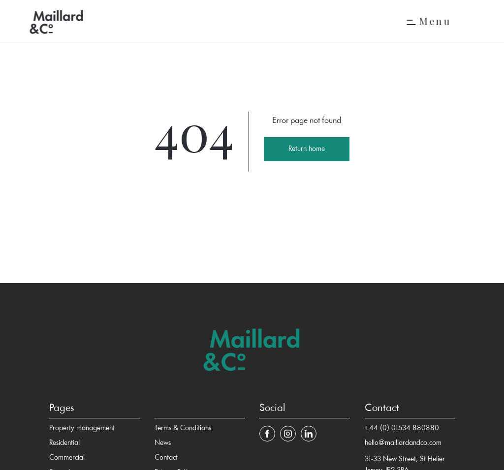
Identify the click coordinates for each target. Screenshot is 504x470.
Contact (166, 458)
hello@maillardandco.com (403, 443)
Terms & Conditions (183, 428)
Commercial (67, 458)
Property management (82, 428)
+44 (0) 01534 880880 (402, 428)
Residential (64, 443)
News (163, 443)
